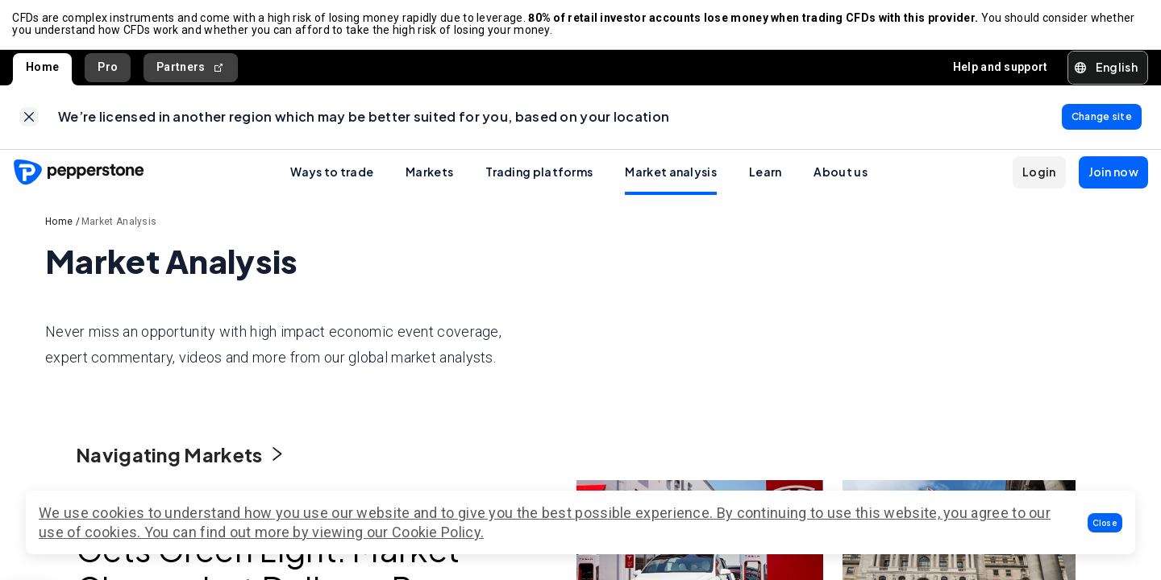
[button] (1105, 522)
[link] (29, 118)
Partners (190, 68)
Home (42, 67)
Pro (108, 67)
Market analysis (671, 173)
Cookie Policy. (438, 532)
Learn (765, 173)
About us (840, 173)
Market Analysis (119, 223)
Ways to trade (331, 173)
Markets (429, 173)
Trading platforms (539, 173)
